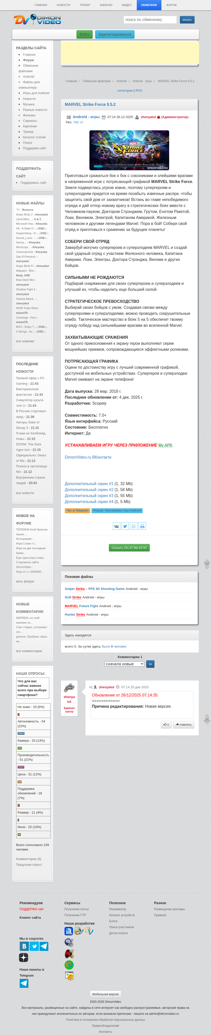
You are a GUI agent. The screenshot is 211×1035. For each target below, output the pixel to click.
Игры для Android (36, 93)
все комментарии (29, 651)
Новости (63, 4)
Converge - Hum (26, 317)
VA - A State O (25, 228)
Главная (41, 4)
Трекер (85, 4)
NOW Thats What (27, 308)
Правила (160, 915)
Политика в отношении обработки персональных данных (105, 1020)
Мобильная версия (105, 994)
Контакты (105, 1032)
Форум (171, 4)
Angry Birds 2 (24, 214)
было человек (114, 646)
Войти (84, 34)
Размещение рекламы (169, 909)
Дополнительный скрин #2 (89, 490)
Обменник (149, 4)
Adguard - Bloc (25, 270)
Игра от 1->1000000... (30, 571)
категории (125, 90)
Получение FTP (75, 915)
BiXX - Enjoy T (25, 326)
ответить (184, 724)
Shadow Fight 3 (25, 289)
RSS (139, 90)
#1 (91, 687)
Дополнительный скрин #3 (89, 496)
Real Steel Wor (25, 279)
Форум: (117, 510)
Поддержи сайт (34, 148)
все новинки (25, 341)
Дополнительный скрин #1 (89, 484)
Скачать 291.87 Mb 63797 (129, 547)
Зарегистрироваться (114, 34)
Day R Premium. (26, 256)
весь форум (25, 581)
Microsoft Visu (24, 223)
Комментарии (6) (28, 859)
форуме (24, 523)
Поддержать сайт (34, 182)
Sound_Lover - (25, 237)
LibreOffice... (24, 219)
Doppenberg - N (26, 233)
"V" (18, 209)
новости (25, 371)
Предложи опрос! (29, 864)
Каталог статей (34, 137)
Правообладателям (105, 1026)
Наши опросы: (31, 674)
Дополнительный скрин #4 (89, 502)
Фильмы (29, 115)
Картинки (30, 126)
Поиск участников (121, 927)
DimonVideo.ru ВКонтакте (88, 457)
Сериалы (30, 121)
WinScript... (23, 247)
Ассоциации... (25, 538)
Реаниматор (117, 909)
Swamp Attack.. (25, 298)
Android (106, 4)
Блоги (113, 921)
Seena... (21, 242)
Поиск (27, 143)
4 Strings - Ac (24, 331)
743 (76, 122)
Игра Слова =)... (26, 543)
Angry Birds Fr (25, 265)
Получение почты (77, 909)
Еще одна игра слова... (31, 557)
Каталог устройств (122, 915)
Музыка (29, 104)
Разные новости (35, 110)
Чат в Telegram (77, 510)
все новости (25, 493)
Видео (127, 4)
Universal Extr (24, 251)
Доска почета (118, 933)
